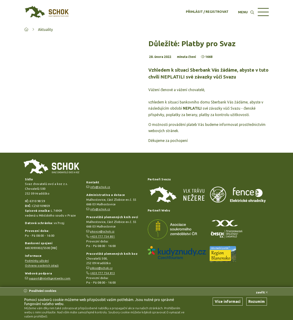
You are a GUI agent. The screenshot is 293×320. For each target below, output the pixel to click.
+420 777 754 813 (102, 272)
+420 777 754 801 (102, 236)
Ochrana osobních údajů (42, 265)
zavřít (262, 292)
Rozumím (256, 301)
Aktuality (45, 29)
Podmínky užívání (37, 260)
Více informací (228, 301)
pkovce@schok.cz (102, 231)
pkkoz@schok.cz (101, 267)
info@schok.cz (100, 186)
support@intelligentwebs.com (50, 278)
